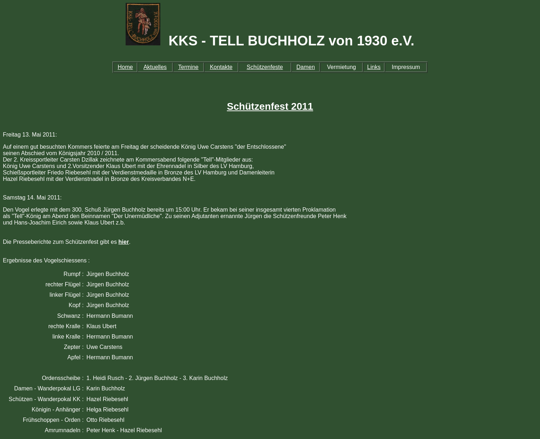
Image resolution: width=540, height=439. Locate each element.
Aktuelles (155, 67)
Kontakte (221, 67)
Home (125, 67)
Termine (188, 67)
